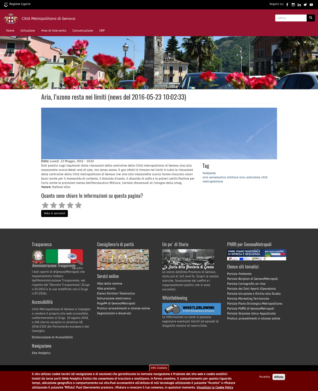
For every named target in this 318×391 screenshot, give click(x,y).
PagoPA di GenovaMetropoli (116, 303)
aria (205, 177)
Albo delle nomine (109, 283)
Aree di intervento (53, 30)
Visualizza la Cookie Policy (215, 387)
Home (10, 30)
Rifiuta (278, 377)
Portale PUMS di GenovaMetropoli (250, 308)
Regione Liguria (17, 4)
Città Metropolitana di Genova (48, 18)
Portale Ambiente (239, 274)
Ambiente (209, 173)
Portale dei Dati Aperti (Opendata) (251, 289)
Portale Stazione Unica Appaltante (251, 313)
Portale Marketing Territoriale (248, 298)
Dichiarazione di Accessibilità (52, 337)
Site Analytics (41, 353)
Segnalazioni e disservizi (114, 313)
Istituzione (27, 30)
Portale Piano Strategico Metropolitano (254, 303)
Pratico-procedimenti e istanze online (123, 308)
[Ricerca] (311, 17)
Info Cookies (159, 368)
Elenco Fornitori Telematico (116, 293)
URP (102, 30)
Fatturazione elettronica (114, 298)
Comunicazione (82, 30)
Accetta (264, 377)
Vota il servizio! (54, 213)
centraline (253, 177)
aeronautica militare (223, 177)
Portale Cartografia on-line (246, 284)
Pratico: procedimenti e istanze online (253, 318)
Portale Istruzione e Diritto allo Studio (254, 294)
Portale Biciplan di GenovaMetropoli (252, 279)
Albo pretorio (106, 288)
